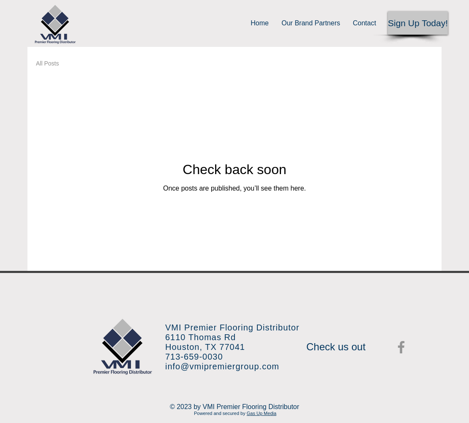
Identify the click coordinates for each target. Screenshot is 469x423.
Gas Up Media (261, 413)
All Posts (47, 63)
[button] (418, 23)
